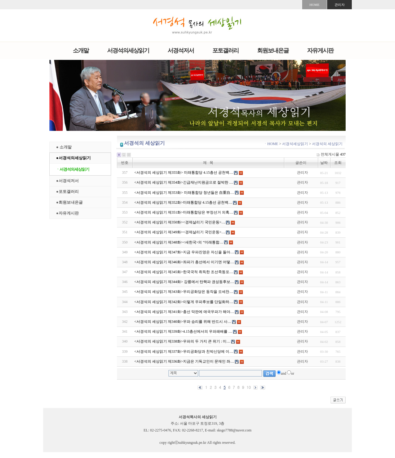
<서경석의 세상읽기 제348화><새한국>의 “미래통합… (178, 242)
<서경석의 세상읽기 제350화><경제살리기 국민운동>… (179, 222)
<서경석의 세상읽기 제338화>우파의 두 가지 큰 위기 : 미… (182, 341)
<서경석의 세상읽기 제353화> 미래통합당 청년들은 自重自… (184, 192)
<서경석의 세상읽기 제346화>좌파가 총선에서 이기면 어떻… (184, 262)
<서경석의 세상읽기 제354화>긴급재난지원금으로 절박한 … (183, 182)
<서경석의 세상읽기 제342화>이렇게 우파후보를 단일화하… (183, 302)
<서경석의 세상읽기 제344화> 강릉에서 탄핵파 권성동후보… (184, 282)
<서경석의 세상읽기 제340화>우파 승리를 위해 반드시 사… (182, 321)
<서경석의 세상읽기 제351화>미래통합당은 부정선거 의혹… (183, 212)
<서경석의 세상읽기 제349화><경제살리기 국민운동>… (179, 232)
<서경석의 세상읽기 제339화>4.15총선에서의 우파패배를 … (183, 331)
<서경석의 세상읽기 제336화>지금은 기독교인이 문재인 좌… (184, 361)
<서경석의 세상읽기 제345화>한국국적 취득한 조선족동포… (183, 272)
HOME (314, 4)
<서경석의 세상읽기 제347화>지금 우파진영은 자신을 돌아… (184, 252)
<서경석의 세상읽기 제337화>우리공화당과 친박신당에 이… (183, 351)
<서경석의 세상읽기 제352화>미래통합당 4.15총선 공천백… (183, 202)
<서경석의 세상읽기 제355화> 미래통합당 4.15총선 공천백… (183, 172)
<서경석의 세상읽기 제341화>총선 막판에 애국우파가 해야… (184, 312)
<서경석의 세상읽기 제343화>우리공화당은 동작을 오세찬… (183, 291)
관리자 (340, 4)
